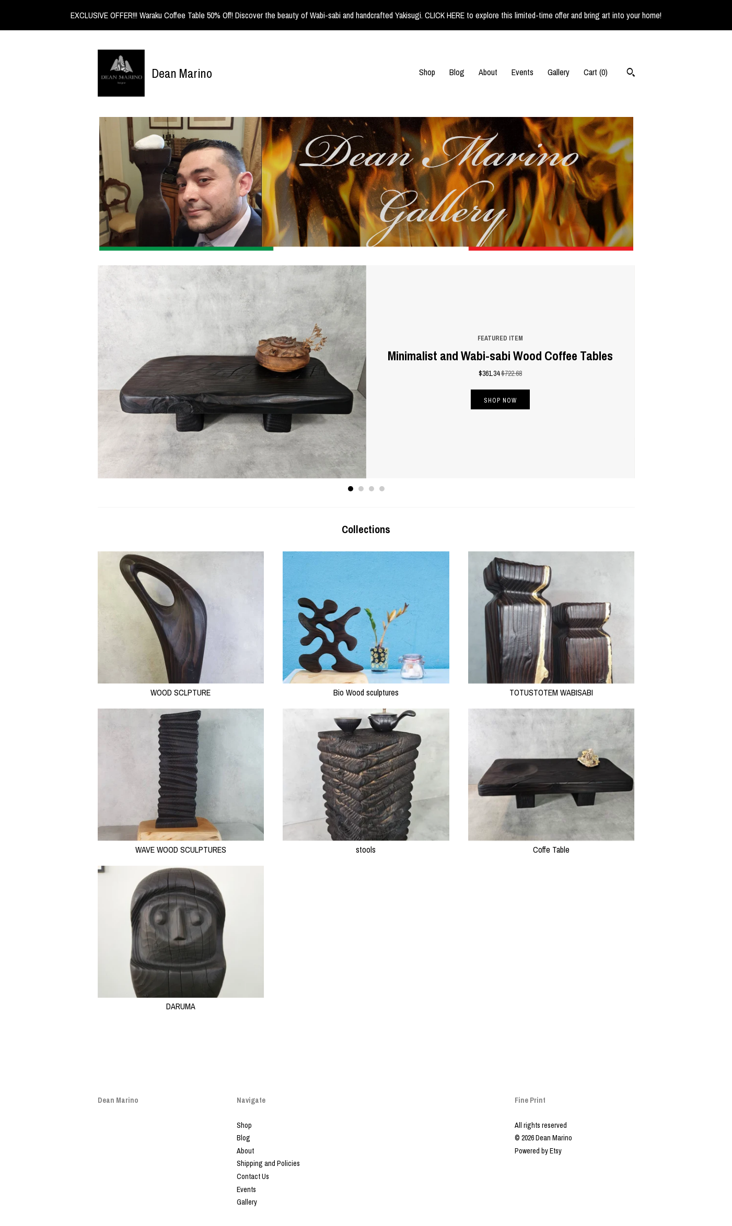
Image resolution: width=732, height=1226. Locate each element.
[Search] (631, 73)
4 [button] (382, 488)
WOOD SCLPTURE (181, 686)
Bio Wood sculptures (366, 686)
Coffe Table (551, 843)
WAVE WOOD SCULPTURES (181, 843)
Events (522, 72)
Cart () (596, 72)
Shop (427, 72)
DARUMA (181, 1000)
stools (366, 843)
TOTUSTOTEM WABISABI (551, 686)
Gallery (559, 72)
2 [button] (361, 488)
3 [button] (371, 488)
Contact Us (253, 1176)
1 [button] (350, 488)
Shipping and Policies (268, 1163)
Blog (456, 72)
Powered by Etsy (538, 1151)
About (488, 72)
